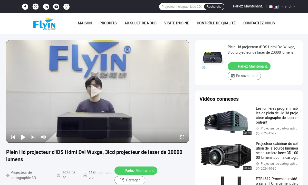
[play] (97, 91)
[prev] (13, 137)
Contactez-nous (259, 23)
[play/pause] (23, 137)
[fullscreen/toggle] (182, 137)
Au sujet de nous (140, 23)
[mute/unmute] (43, 137)
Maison (85, 23)
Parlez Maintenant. (248, 6)
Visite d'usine (176, 23)
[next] (33, 137)
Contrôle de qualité (216, 23)
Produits (108, 23)
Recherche (214, 6)
